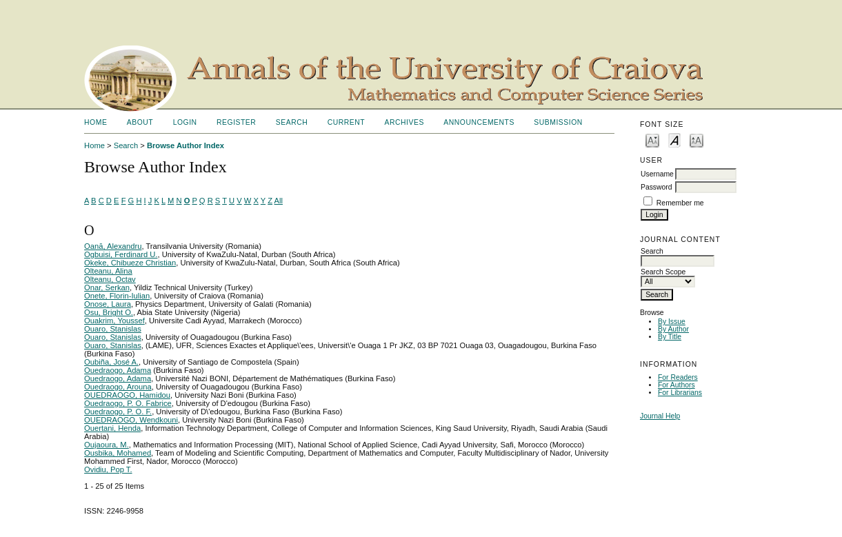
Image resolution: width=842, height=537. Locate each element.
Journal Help (660, 416)
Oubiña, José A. (111, 362)
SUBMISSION (558, 122)
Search (292, 122)
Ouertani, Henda (112, 428)
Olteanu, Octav (110, 279)
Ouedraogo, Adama (117, 370)
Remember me (680, 203)
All (278, 200)
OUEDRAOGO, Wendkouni (131, 420)
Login (185, 122)
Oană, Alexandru (112, 246)
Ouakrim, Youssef (114, 320)
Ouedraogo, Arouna (118, 387)
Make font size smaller (652, 140)
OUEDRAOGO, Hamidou (127, 395)
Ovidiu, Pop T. (108, 469)
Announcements (478, 122)
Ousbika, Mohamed (117, 453)
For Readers (678, 377)
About (140, 122)
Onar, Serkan (107, 287)
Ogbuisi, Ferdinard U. (120, 254)
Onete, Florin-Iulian (117, 296)
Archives (404, 122)
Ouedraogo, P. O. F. (118, 411)
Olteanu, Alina (108, 271)
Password (656, 187)
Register (236, 122)
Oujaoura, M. (106, 444)
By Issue (671, 321)
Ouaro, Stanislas (112, 329)
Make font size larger (696, 140)
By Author (673, 329)
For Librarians (680, 392)
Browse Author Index (185, 145)
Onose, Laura (107, 304)
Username (657, 174)
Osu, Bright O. (108, 312)
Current (346, 122)
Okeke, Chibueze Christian (130, 263)
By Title (669, 337)
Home (95, 122)
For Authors (676, 385)
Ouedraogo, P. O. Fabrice (128, 403)
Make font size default (674, 140)
